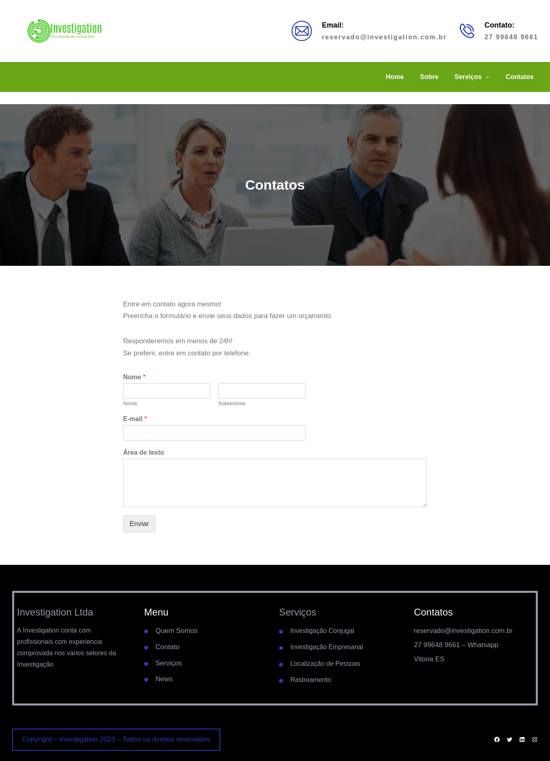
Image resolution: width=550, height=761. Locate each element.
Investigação (35, 664)
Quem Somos (177, 631)
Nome (134, 377)
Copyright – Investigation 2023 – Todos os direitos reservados (116, 739)
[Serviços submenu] (488, 77)
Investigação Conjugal (322, 630)
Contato (168, 647)
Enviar (139, 524)
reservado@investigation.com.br (384, 37)
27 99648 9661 (511, 37)
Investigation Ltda (55, 612)
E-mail (135, 418)
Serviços (169, 663)
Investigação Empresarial (326, 646)
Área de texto (143, 452)
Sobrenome (231, 403)
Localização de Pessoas (325, 663)
